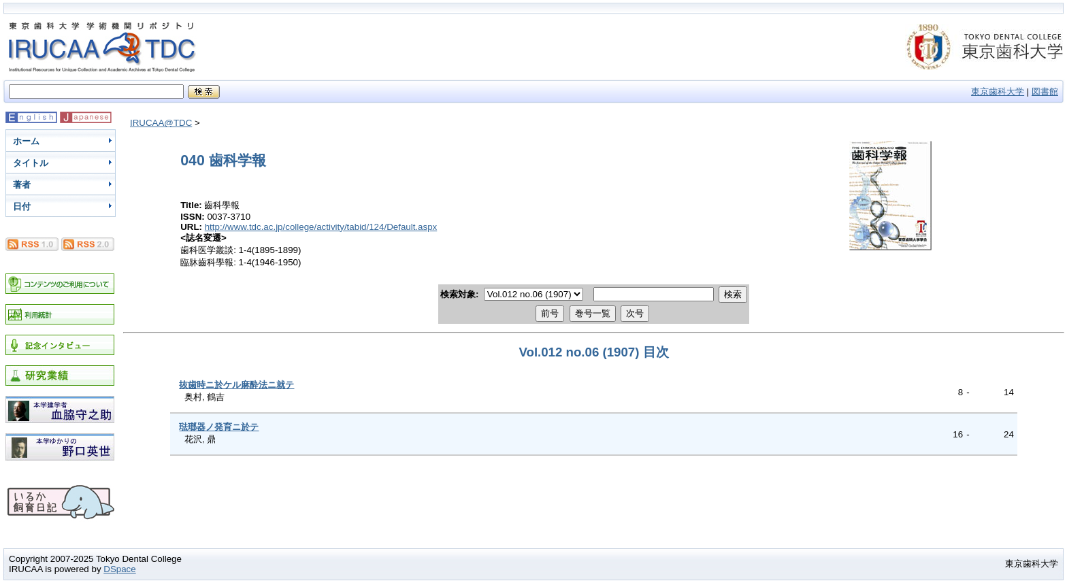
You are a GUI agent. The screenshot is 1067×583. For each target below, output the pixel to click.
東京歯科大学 (997, 91)
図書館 (1045, 91)
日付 (22, 206)
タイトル (30, 163)
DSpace (119, 569)
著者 (22, 185)
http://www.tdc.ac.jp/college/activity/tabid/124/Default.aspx (321, 227)
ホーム (26, 141)
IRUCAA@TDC (161, 123)
